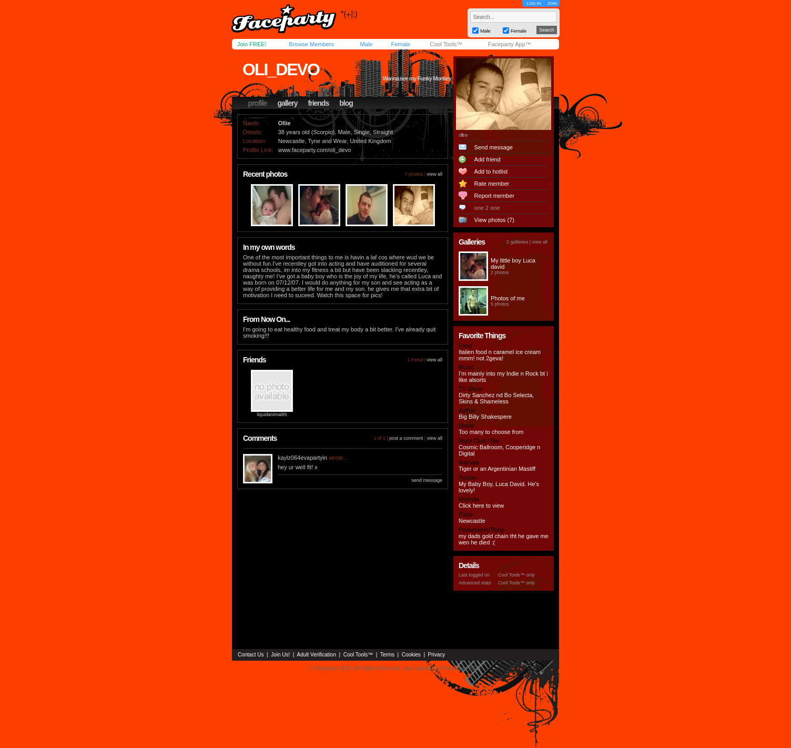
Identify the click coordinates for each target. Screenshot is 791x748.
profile (257, 103)
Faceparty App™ (509, 44)
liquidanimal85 (272, 414)
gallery (287, 103)
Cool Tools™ (446, 44)
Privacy (436, 655)
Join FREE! (252, 44)
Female (400, 44)
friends (318, 103)
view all (434, 174)
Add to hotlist (491, 171)
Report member (494, 196)
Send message (493, 147)
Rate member (492, 183)
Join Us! (280, 655)
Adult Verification (316, 655)
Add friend (487, 159)
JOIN (552, 3)
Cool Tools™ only (516, 575)
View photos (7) (494, 220)
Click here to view (481, 505)
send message (426, 480)
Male (366, 44)
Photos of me (508, 298)
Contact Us (250, 655)
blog (346, 103)
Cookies (411, 655)
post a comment (406, 438)
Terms (387, 655)
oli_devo (280, 69)
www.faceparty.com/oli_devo (314, 150)
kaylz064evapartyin (302, 457)
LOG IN (533, 3)
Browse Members (311, 44)
